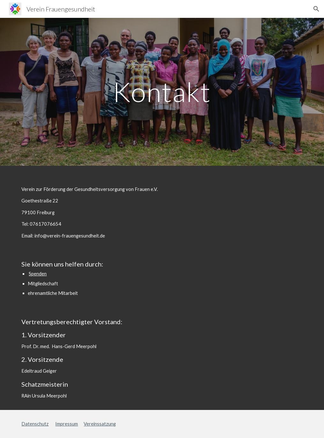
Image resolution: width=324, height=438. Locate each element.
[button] (316, 9)
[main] (162, 92)
